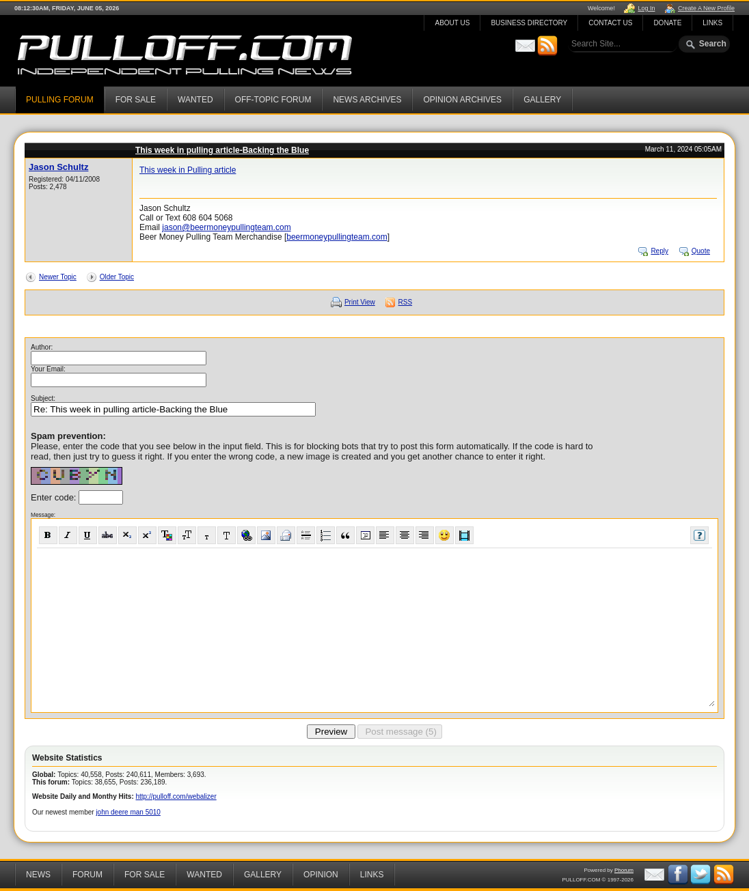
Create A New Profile (706, 8)
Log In (646, 8)
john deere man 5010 (128, 812)
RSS (405, 302)
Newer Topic (58, 277)
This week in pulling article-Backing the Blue (222, 150)
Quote (701, 251)
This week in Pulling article (187, 170)
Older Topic (117, 277)
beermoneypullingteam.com (336, 237)
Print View (359, 302)
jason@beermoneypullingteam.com (226, 227)
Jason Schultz (58, 167)
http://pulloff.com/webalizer (176, 796)
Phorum (624, 870)
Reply (659, 251)
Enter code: (55, 497)
